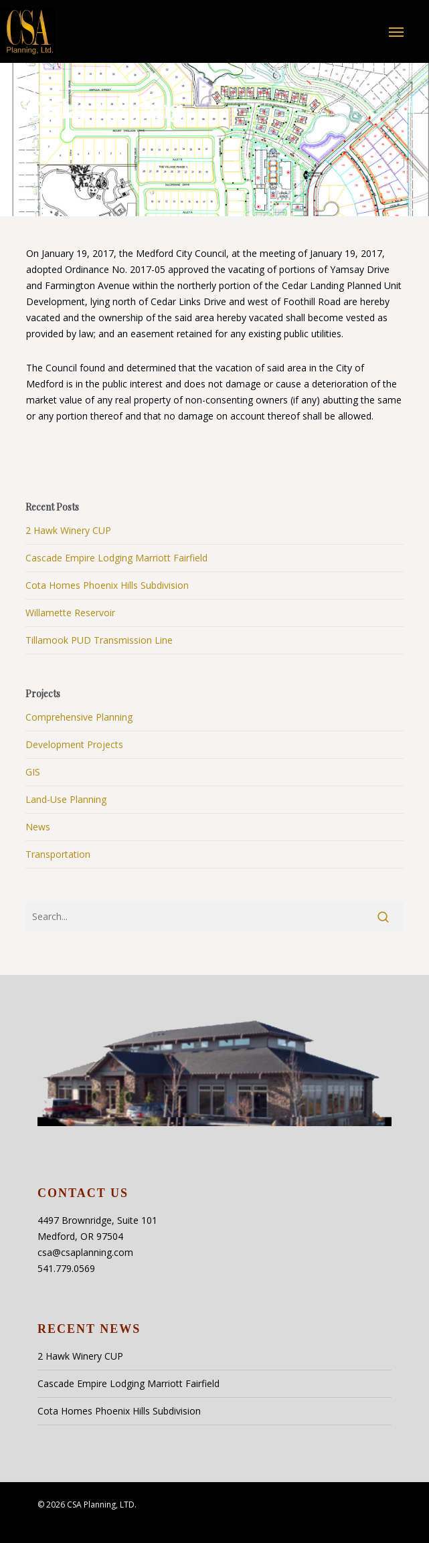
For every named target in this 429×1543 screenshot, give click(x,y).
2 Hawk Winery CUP (68, 530)
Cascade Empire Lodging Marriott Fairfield (116, 557)
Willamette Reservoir (70, 612)
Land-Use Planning (65, 799)
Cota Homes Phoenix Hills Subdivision (107, 585)
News (37, 826)
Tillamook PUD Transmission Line (99, 640)
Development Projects (74, 744)
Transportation (57, 854)
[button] (396, 31)
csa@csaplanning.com (85, 1252)
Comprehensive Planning (79, 717)
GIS (32, 771)
